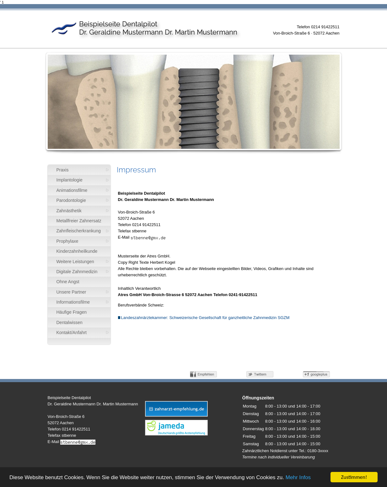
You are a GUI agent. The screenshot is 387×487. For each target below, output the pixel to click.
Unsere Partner (71, 292)
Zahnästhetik (69, 210)
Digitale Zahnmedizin (77, 271)
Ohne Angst (67, 281)
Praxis (62, 169)
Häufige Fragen (71, 312)
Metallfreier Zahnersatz (78, 220)
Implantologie (69, 179)
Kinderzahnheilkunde (77, 251)
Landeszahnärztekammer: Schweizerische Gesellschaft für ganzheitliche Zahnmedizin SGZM (204, 317)
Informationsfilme (73, 302)
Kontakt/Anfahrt (71, 332)
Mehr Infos (298, 478)
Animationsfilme (72, 190)
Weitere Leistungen (75, 261)
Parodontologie (71, 200)
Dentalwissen (69, 322)
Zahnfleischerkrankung (78, 230)
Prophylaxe (67, 241)
